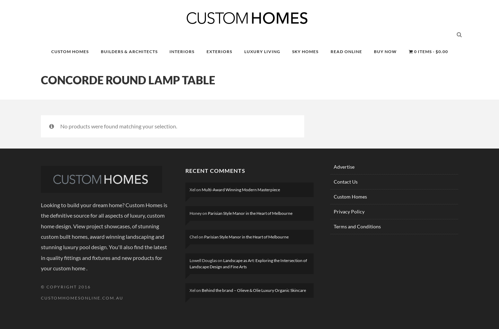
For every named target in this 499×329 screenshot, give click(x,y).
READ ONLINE (346, 51)
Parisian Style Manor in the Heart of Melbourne (250, 213)
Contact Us (346, 182)
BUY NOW (385, 51)
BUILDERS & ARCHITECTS (129, 51)
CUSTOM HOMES (70, 51)
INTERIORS (181, 51)
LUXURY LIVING (262, 51)
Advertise (344, 167)
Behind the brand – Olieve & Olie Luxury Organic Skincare (254, 290)
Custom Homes (350, 197)
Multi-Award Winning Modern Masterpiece (241, 189)
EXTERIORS (219, 51)
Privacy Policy (349, 211)
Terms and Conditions (357, 226)
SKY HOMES (305, 51)
